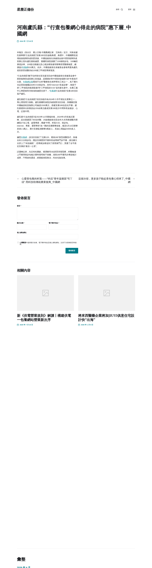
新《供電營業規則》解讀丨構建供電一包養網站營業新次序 (44, 317)
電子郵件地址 (54, 223)
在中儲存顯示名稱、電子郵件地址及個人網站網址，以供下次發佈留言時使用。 (48, 243)
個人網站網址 (21, 232)
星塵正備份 (25, 9)
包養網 (25, 67)
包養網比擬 (28, 82)
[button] (119, 9)
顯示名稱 (20, 223)
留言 (19, 206)
